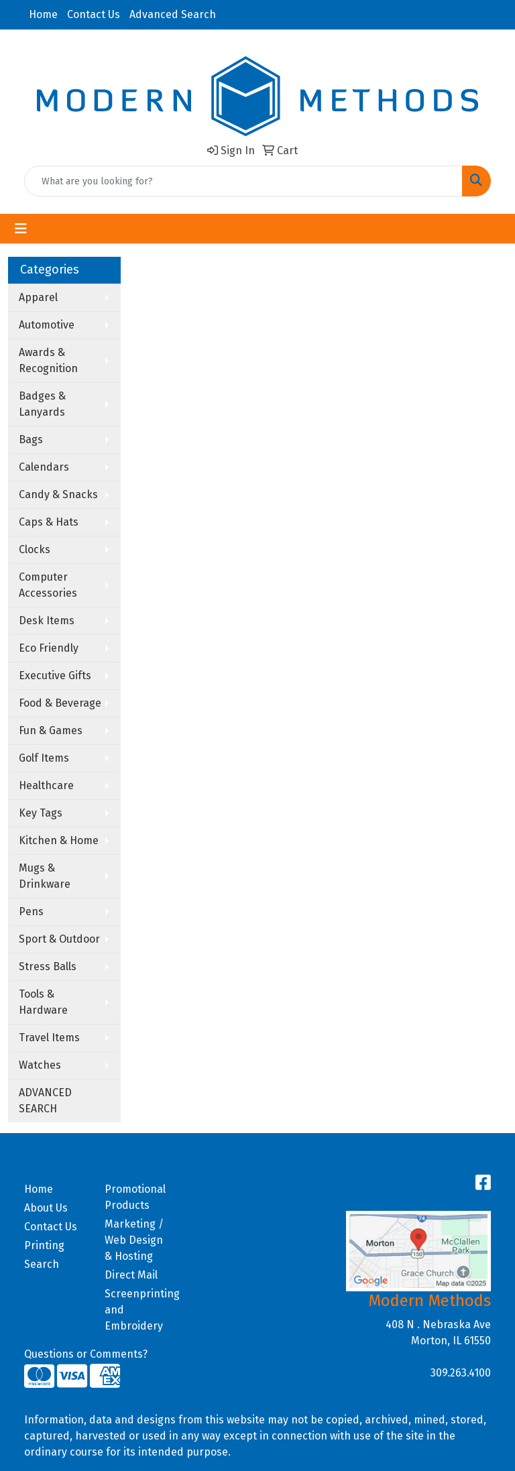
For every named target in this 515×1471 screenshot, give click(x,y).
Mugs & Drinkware (44, 876)
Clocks (34, 549)
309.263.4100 (461, 1372)
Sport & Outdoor (59, 939)
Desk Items (46, 620)
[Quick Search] (243, 181)
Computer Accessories (48, 585)
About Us (46, 1207)
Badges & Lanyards (42, 404)
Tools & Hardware (43, 1002)
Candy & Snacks (58, 494)
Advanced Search (172, 14)
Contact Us (93, 14)
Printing (44, 1245)
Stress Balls (47, 966)
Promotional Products (135, 1197)
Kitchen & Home (59, 840)
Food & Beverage (60, 703)
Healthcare (46, 785)
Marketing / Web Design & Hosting (134, 1240)
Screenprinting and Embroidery (137, 1309)
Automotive (46, 324)
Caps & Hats (48, 522)
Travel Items (49, 1037)
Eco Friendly (48, 648)
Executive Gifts (55, 675)
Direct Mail (131, 1275)
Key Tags (40, 813)
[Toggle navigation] (21, 228)
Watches (40, 1065)
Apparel (38, 297)
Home (43, 14)
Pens (31, 911)
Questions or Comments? (86, 1354)
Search (41, 1264)
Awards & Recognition (48, 360)
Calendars (44, 467)
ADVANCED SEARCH (45, 1100)
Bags (31, 439)
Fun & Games (50, 730)
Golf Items (44, 758)
